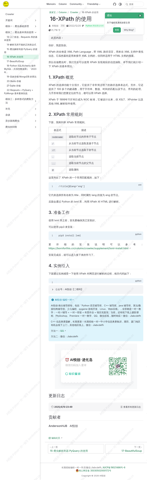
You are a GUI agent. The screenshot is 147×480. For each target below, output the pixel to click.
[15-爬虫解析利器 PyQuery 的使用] (76, 448)
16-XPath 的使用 (13, 56)
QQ (62, 330)
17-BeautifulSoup (14, 61)
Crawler (8, 14)
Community (76, 5)
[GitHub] (114, 4)
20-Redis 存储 (12, 81)
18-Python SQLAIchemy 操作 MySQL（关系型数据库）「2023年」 (20, 69)
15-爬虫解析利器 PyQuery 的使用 (20, 51)
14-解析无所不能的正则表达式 (20, 44)
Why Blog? (129, 30)
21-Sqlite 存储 (12, 85)
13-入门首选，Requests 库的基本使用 (20, 38)
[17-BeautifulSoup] (124, 448)
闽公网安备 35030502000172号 (93, 470)
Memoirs (51, 4)
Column (63, 4)
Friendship (93, 5)
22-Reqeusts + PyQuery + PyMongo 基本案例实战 (18, 91)
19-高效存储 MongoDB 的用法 (20, 76)
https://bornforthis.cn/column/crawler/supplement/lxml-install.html (88, 248)
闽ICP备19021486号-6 (114, 467)
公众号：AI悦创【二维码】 (69, 289)
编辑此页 (54, 438)
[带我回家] (7, 4)
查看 (117, 30)
